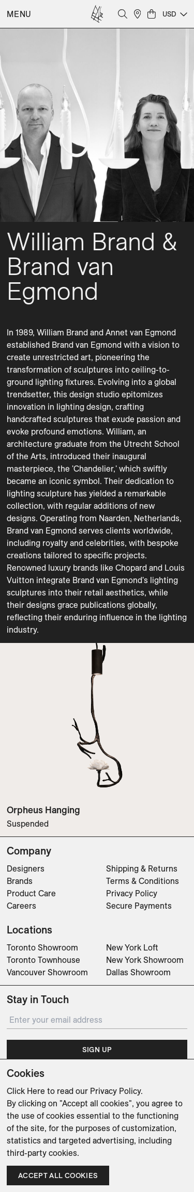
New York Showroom (145, 960)
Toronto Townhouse (43, 960)
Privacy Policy (131, 893)
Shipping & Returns (141, 868)
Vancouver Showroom (47, 972)
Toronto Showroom (42, 947)
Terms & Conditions (142, 881)
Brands (20, 881)
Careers (21, 905)
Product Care (31, 893)
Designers (25, 868)
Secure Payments (139, 905)
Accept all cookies (58, 1175)
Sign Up (97, 1049)
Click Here (26, 1091)
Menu (19, 14)
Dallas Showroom (138, 972)
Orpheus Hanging (43, 810)
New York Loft (132, 947)
